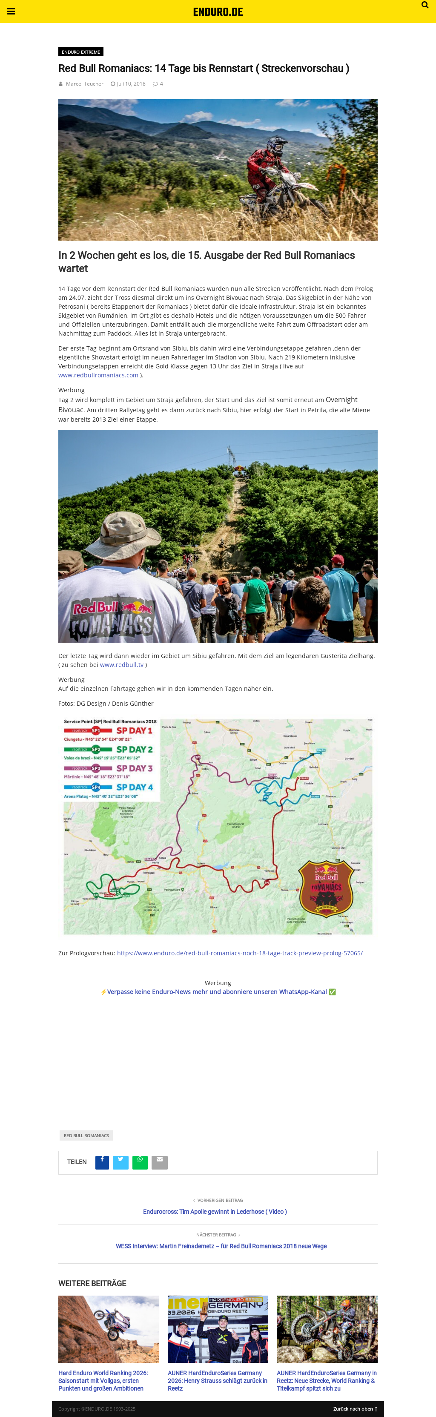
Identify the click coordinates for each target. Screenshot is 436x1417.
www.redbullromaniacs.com (98, 375)
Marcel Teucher (84, 83)
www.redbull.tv (121, 665)
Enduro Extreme (81, 52)
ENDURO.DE (218, 12)
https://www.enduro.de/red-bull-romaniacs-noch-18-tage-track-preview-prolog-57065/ (240, 953)
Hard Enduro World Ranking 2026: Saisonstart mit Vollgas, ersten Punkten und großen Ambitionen (103, 1381)
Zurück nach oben (355, 1408)
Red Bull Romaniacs (86, 1135)
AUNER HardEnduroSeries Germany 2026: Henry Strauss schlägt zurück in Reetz (217, 1381)
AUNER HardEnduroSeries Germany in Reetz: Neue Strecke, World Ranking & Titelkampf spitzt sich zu (327, 1381)
